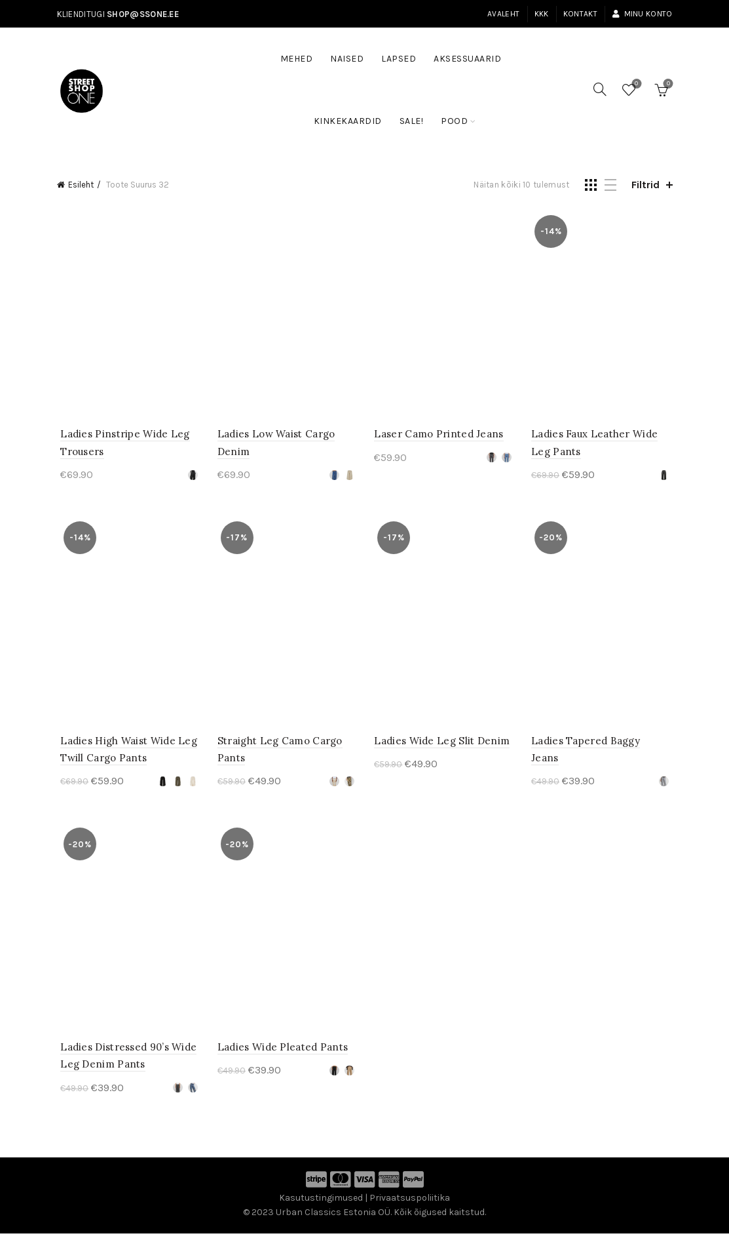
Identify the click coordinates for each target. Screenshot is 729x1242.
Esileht (81, 185)
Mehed (296, 58)
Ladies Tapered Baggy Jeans (602, 746)
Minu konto (642, 13)
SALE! (416, 115)
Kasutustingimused (321, 1206)
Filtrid (645, 184)
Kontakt (580, 13)
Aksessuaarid (467, 58)
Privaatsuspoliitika (409, 1206)
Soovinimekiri (635, 84)
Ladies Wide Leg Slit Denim (442, 746)
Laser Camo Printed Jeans (439, 437)
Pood (454, 121)
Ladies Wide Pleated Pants (280, 1055)
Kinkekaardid (348, 121)
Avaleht (503, 13)
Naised (347, 58)
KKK (541, 13)
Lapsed (398, 58)
